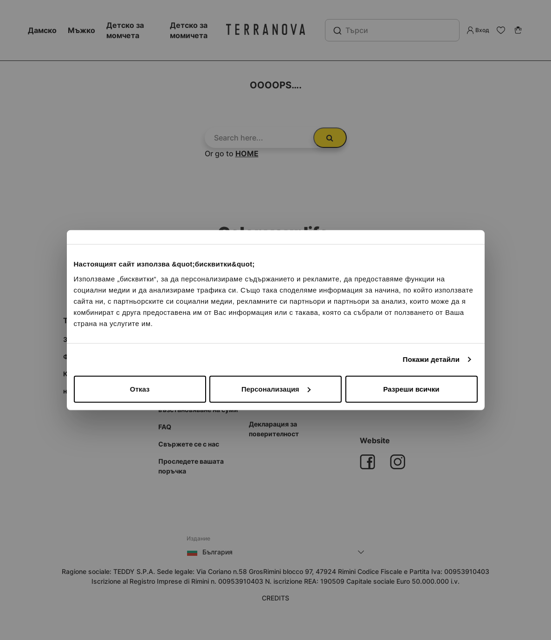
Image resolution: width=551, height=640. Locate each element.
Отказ (140, 389)
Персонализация (276, 389)
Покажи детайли (431, 359)
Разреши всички (411, 389)
